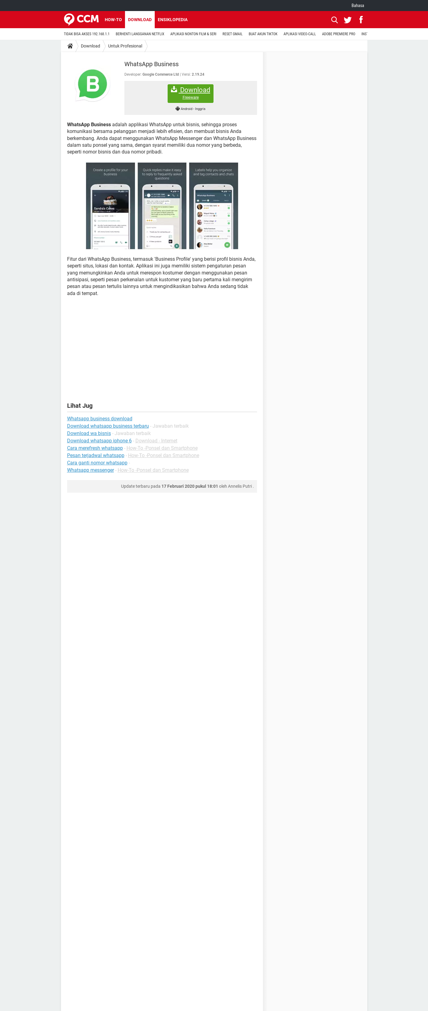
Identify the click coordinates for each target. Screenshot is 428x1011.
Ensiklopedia (172, 19)
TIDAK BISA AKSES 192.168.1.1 (87, 34)
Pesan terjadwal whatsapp (95, 455)
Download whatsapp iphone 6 (99, 441)
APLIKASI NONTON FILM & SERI (193, 34)
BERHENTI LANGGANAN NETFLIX (140, 34)
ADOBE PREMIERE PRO (338, 34)
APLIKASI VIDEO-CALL (300, 34)
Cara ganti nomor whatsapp (97, 463)
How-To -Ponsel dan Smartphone (162, 448)
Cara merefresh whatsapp (95, 448)
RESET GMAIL (232, 34)
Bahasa (358, 5)
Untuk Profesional (125, 46)
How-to (113, 19)
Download (140, 19)
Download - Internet (156, 441)
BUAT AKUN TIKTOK (263, 34)
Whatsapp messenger (90, 470)
